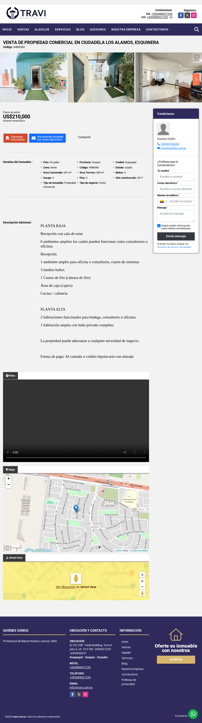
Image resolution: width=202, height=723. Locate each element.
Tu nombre (163, 170)
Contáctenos (157, 29)
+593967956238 (170, 144)
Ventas (23, 29)
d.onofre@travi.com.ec (173, 148)
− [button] (8, 485)
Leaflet (118, 550)
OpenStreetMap (140, 550)
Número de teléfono (168, 195)
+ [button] (8, 479)
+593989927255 (161, 14)
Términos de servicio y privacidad (174, 247)
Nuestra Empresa (126, 29)
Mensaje (162, 207)
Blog (80, 29)
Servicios (63, 29)
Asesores (98, 29)
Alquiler (42, 29)
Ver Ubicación (66, 587)
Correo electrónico (167, 183)
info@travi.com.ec (81, 687)
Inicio (7, 29)
